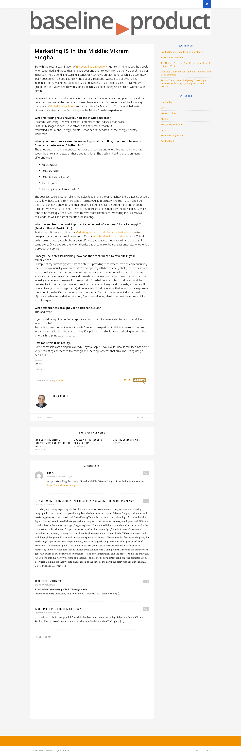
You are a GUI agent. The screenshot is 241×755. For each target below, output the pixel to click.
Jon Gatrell (59, 380)
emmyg (51, 472)
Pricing (164, 129)
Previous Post (43, 417)
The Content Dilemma (172, 57)
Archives (35, 4)
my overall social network (91, 66)
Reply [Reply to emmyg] (146, 473)
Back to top (202, 750)
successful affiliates (48, 581)
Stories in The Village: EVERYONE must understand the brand (52, 443)
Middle (164, 118)
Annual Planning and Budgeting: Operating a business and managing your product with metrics (183, 83)
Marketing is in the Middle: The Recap (58, 608)
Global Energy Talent (62, 106)
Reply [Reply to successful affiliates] (146, 581)
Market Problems (169, 113)
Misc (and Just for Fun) (172, 124)
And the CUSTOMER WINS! (127, 439)
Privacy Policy (52, 4)
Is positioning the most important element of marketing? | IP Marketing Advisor (85, 500)
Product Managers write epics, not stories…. (183, 51)
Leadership (167, 102)
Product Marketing (170, 141)
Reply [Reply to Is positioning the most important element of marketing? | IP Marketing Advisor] (146, 501)
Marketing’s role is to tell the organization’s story (105, 232)
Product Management (172, 135)
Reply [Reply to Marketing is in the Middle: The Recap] (146, 609)
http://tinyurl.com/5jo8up (61, 485)
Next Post (143, 417)
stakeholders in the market (109, 236)
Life (163, 107)
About (70, 4)
